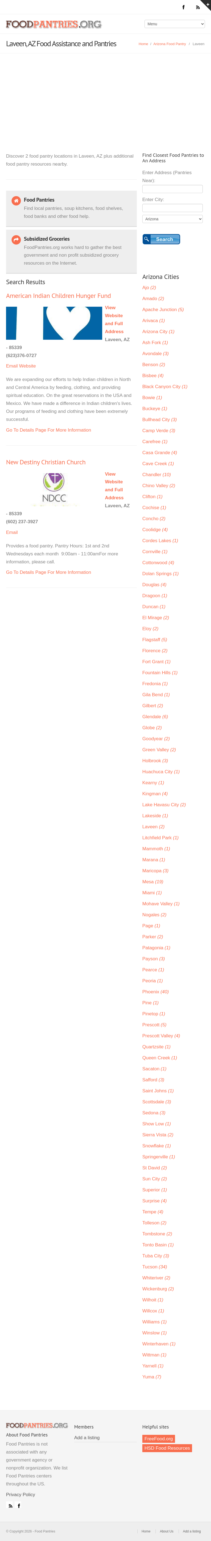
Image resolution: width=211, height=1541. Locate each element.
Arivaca (153, 320)
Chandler (156, 474)
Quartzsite (156, 1046)
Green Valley (159, 749)
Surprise (154, 1200)
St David (154, 1167)
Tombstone (157, 1233)
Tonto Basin (158, 1244)
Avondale (155, 353)
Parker (152, 936)
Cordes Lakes (160, 540)
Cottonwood (158, 562)
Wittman (154, 1355)
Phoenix (155, 991)
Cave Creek (158, 463)
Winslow (154, 1333)
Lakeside (155, 815)
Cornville (155, 551)
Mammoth (156, 848)
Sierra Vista (157, 1134)
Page (151, 925)
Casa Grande (159, 452)
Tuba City (155, 1255)
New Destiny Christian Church (45, 462)
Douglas (154, 584)
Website (27, 366)
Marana (153, 859)
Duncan (153, 606)
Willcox (153, 1311)
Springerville (158, 1156)
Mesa (152, 881)
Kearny (153, 782)
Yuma (151, 1377)
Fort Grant (156, 661)
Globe (152, 727)
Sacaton (154, 1068)
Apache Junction (163, 309)
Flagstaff (154, 639)
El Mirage (155, 617)
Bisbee (152, 375)
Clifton (152, 496)
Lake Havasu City (164, 804)
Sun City (154, 1178)
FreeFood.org (159, 1438)
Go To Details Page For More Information (48, 430)
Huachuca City (161, 771)
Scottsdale (156, 1101)
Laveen (153, 826)
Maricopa (155, 870)
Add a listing (87, 1437)
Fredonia (155, 683)
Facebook (18, 1504)
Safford (153, 1079)
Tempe (152, 1211)
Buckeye (154, 408)
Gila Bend (156, 694)
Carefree (155, 441)
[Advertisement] (105, 94)
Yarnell (152, 1366)
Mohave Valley (161, 903)
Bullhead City (159, 419)
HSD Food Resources (167, 1448)
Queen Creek (159, 1057)
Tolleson (154, 1222)
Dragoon (154, 595)
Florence (155, 650)
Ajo (149, 287)
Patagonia (156, 947)
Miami (152, 892)
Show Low (156, 1123)
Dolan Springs (160, 573)
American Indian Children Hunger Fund (58, 295)
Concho (153, 518)
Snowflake (156, 1145)
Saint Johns (158, 1090)
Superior (154, 1189)
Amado (153, 298)
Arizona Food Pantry (169, 44)
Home (143, 44)
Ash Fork (155, 342)
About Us (166, 1531)
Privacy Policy (20, 1494)
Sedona (153, 1112)
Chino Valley (158, 485)
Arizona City (158, 331)
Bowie (152, 397)
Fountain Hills (160, 672)
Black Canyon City (164, 386)
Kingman (155, 793)
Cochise (154, 507)
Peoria (152, 980)
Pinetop (153, 1013)
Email (12, 366)
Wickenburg (158, 1289)
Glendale (155, 716)
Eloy (150, 628)
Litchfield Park (160, 837)
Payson (153, 958)
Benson (153, 364)
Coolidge (155, 529)
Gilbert (152, 705)
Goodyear (156, 738)
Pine (150, 1002)
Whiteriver (156, 1277)
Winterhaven (159, 1344)
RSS (9, 1504)
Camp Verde (158, 430)
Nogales (154, 914)
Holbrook (155, 760)
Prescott (154, 1024)
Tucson (154, 1266)
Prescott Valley (161, 1035)
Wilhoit (152, 1300)
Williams (154, 1322)
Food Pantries (54, 28)
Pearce (153, 969)
